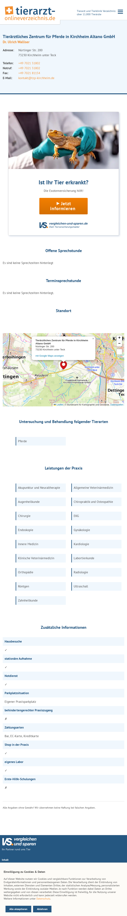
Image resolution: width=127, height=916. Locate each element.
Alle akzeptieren (18, 909)
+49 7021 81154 (29, 73)
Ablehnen (42, 909)
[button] (63, 365)
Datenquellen (116, 404)
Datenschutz (43, 898)
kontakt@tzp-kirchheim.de (36, 78)
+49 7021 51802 (29, 63)
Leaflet (58, 404)
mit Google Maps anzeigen (49, 355)
